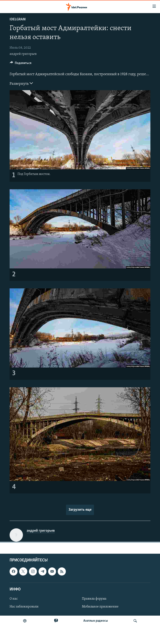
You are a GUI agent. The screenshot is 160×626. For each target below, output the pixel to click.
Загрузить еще (80, 510)
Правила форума (94, 598)
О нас (14, 598)
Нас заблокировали (24, 606)
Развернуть (21, 83)
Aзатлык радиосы (95, 620)
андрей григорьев (23, 54)
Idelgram (18, 19)
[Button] (20, 64)
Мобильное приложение (100, 606)
